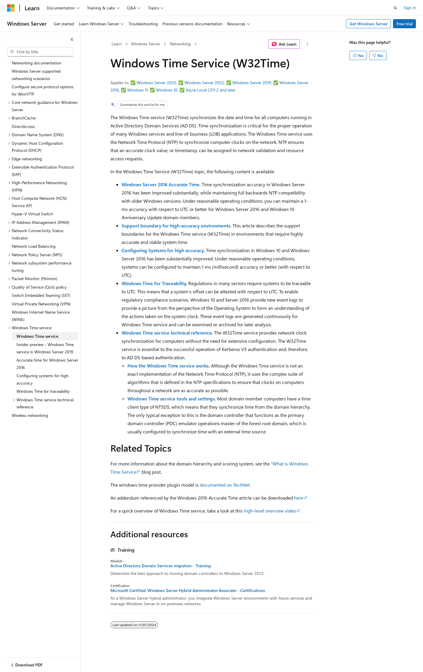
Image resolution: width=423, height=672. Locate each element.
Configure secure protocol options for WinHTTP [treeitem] (42, 90)
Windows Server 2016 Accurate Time (160, 184)
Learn (117, 43)
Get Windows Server (368, 23)
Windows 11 (137, 90)
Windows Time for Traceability (154, 283)
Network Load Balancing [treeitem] (34, 246)
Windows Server (145, 43)
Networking (180, 43)
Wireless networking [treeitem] (30, 415)
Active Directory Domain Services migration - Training (160, 565)
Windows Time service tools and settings (171, 398)
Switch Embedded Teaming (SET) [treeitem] (41, 295)
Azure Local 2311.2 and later (211, 90)
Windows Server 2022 (204, 82)
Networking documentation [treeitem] (36, 63)
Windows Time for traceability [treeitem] (43, 391)
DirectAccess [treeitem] (23, 126)
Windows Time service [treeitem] (37, 336)
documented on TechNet (225, 485)
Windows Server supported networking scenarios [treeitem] (36, 74)
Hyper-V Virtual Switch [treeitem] (32, 214)
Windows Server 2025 (156, 82)
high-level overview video (270, 511)
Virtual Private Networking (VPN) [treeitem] (41, 304)
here (298, 498)
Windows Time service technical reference (167, 333)
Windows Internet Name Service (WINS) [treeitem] (41, 315)
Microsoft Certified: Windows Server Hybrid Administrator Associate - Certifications (187, 590)
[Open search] (395, 8)
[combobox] (40, 51)
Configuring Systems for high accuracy (163, 250)
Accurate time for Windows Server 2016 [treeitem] (47, 363)
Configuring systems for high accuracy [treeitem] (42, 379)
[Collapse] (72, 39)
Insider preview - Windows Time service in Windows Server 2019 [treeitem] (45, 348)
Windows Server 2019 (251, 82)
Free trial (405, 23)
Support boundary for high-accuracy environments (176, 225)
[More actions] (307, 44)
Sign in (410, 7)
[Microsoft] (11, 8)
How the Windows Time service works (168, 365)
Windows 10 (166, 90)
